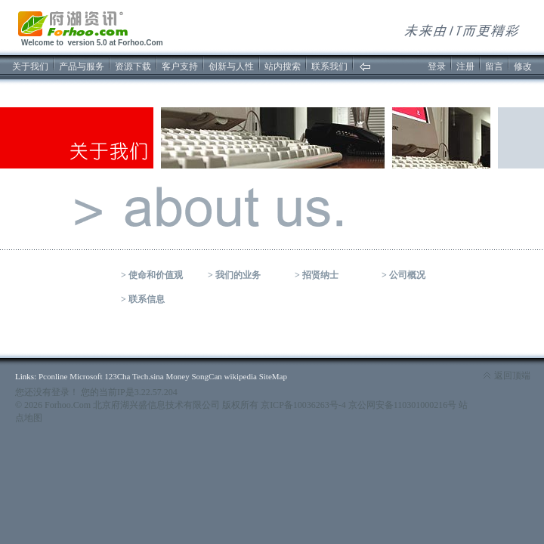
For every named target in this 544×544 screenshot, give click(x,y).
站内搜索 (282, 66)
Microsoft (86, 376)
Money (178, 376)
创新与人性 (231, 66)
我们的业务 (238, 275)
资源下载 (133, 66)
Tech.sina (148, 376)
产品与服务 (81, 66)
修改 (523, 66)
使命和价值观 (155, 275)
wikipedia (240, 376)
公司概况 (407, 275)
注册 (465, 66)
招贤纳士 (320, 275)
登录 (437, 66)
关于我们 (30, 66)
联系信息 (146, 299)
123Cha (117, 376)
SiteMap (273, 376)
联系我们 (329, 66)
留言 (494, 66)
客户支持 (180, 66)
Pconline (53, 376)
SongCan (206, 376)
